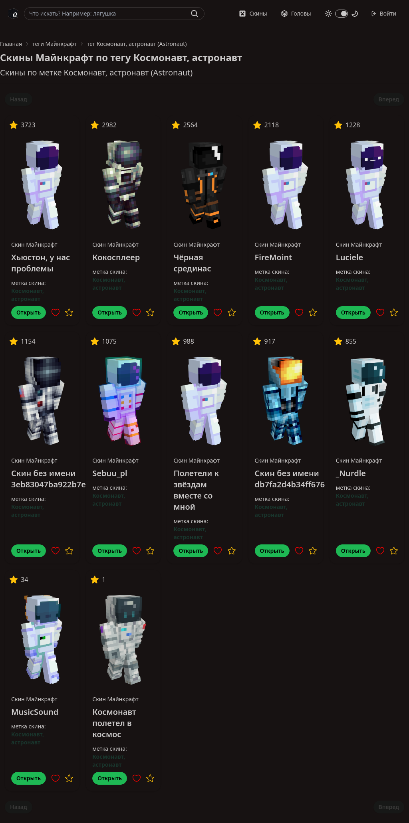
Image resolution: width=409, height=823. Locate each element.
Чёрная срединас (192, 263)
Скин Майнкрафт (34, 244)
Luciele (349, 257)
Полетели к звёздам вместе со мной (196, 490)
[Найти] (194, 13)
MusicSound (34, 711)
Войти (383, 13)
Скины (253, 13)
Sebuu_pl (109, 473)
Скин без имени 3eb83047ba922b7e (48, 479)
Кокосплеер (116, 257)
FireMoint (273, 257)
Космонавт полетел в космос (114, 723)
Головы (296, 13)
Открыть (28, 312)
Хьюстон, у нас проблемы (40, 263)
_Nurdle (351, 473)
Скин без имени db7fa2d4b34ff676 (290, 479)
